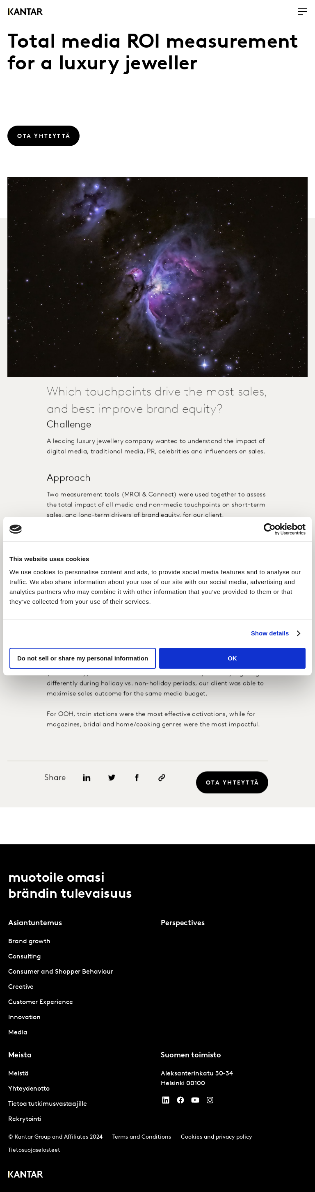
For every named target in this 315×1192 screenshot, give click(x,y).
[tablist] (157, 1018)
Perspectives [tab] (183, 923)
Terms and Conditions (141, 1137)
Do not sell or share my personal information (82, 658)
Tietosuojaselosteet (34, 1150)
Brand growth (29, 941)
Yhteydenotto (29, 1089)
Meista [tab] (19, 1055)
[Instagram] (210, 1102)
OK (232, 658)
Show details (270, 633)
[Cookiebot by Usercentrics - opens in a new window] (270, 529)
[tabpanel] (81, 987)
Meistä (18, 1074)
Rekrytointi (24, 1119)
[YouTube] (166, 1102)
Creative (21, 987)
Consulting (24, 957)
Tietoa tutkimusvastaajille (47, 1104)
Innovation (24, 1017)
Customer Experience (40, 1002)
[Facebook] (180, 1102)
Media (17, 1032)
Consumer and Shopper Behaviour (60, 972)
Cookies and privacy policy (216, 1137)
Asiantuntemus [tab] (35, 923)
